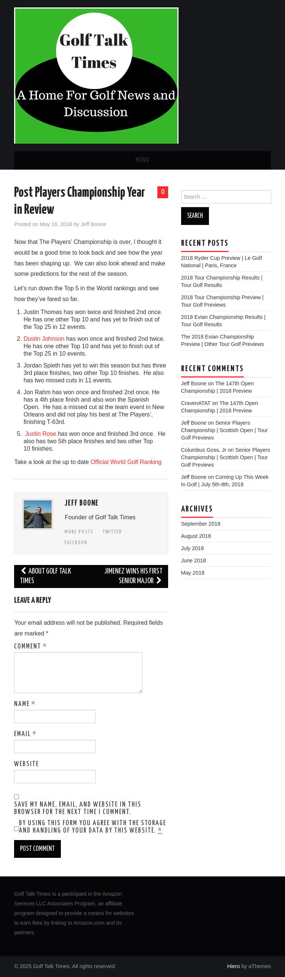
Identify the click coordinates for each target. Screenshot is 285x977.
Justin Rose (40, 434)
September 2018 (200, 524)
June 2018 (193, 560)
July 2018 (192, 548)
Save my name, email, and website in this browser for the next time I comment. (77, 808)
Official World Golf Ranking (126, 462)
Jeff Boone (94, 224)
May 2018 (192, 573)
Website (26, 764)
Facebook (76, 542)
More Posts (79, 532)
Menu (142, 160)
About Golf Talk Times (45, 576)
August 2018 (196, 536)
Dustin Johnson (43, 339)
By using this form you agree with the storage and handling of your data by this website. (92, 827)
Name (25, 704)
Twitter (112, 532)
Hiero (233, 966)
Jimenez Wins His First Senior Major (133, 576)
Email (25, 734)
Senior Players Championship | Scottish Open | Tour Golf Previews (224, 430)
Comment (30, 646)
